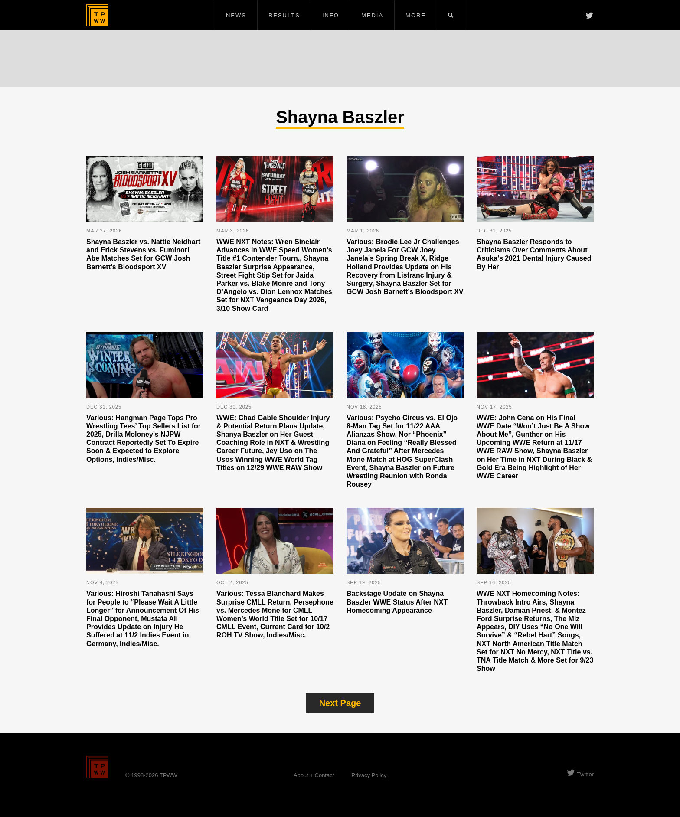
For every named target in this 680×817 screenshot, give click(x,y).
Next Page (340, 703)
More (415, 15)
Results (284, 15)
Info (330, 15)
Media (372, 15)
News (236, 15)
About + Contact (314, 775)
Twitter (580, 774)
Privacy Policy (368, 775)
